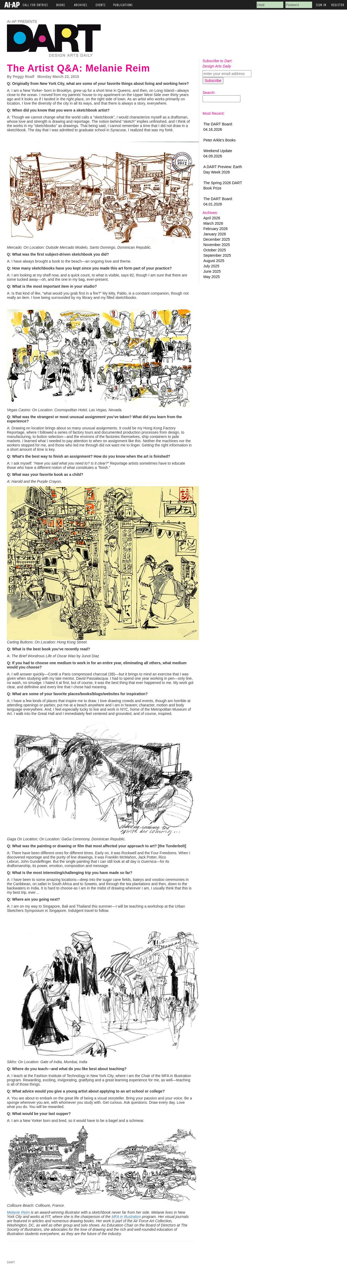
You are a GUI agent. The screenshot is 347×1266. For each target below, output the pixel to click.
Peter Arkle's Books (219, 140)
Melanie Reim (18, 1212)
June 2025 (212, 271)
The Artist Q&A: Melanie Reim (78, 68)
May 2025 (211, 277)
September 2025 (217, 255)
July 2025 (211, 266)
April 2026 (211, 218)
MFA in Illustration (126, 1216)
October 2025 (214, 250)
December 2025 (216, 239)
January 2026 (214, 234)
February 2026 (215, 229)
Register (337, 4)
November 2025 (216, 245)
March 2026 (213, 223)
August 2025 (213, 261)
